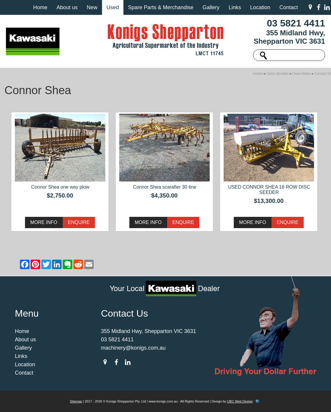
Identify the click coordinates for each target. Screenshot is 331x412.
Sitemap (76, 401)
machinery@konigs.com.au (133, 348)
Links (234, 7)
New (92, 7)
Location (260, 7)
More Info (43, 222)
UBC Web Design (240, 401)
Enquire (79, 222)
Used (112, 7)
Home (40, 7)
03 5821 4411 (296, 23)
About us (67, 7)
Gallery (211, 7)
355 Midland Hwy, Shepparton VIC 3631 (289, 37)
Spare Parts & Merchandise (160, 7)
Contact (288, 7)
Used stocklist (277, 74)
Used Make (301, 74)
